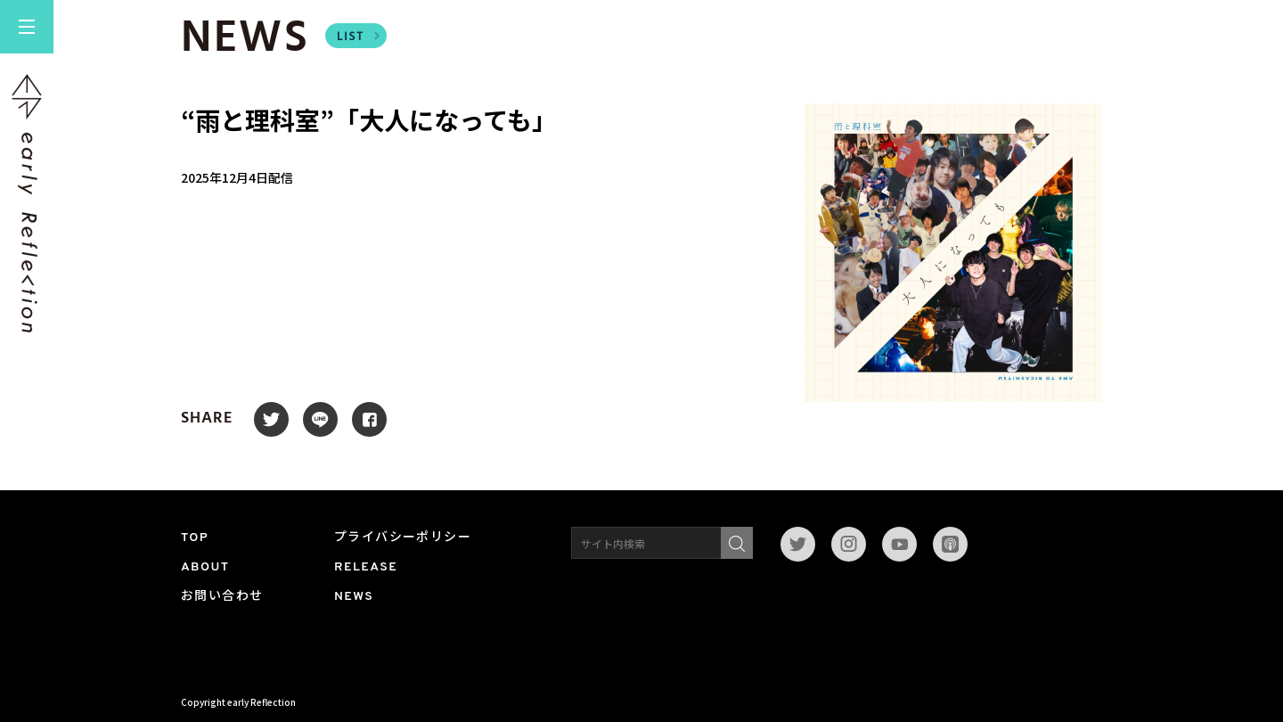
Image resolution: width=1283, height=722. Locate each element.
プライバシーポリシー (402, 538)
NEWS (353, 596)
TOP (194, 538)
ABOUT (205, 567)
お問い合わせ (222, 596)
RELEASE (365, 567)
